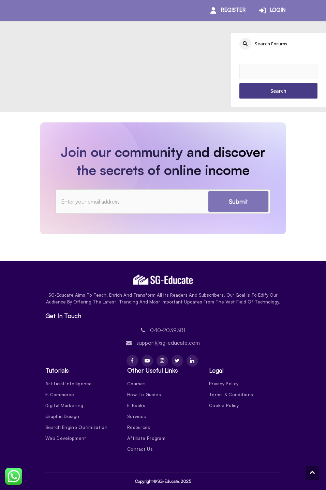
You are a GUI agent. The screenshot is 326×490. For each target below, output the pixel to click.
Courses (136, 383)
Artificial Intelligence (68, 383)
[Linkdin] (192, 361)
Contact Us (140, 449)
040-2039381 (167, 330)
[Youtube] (147, 361)
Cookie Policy (224, 405)
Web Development (66, 438)
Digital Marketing (64, 405)
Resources (138, 427)
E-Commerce (59, 394)
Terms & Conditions (231, 394)
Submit (238, 201)
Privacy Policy (223, 383)
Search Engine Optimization (76, 427)
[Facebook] (132, 361)
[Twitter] (177, 361)
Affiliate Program (146, 438)
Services (136, 416)
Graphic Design (62, 416)
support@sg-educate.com (168, 342)
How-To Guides (144, 394)
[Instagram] (162, 361)
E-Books (136, 405)
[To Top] (312, 473)
